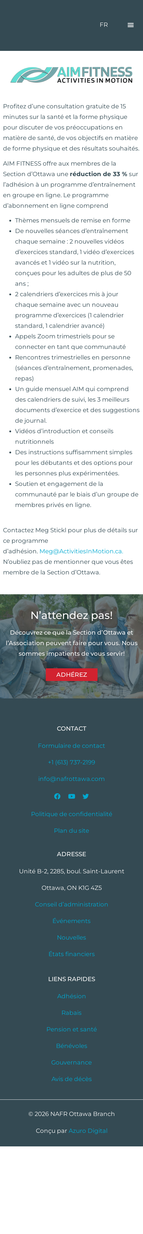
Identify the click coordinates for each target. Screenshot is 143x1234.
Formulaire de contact (71, 833)
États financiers (71, 1041)
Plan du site (71, 918)
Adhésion (71, 1083)
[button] (130, 68)
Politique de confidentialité (71, 901)
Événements (71, 1008)
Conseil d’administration (71, 992)
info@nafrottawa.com (71, 866)
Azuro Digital (88, 1218)
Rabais (71, 1100)
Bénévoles (71, 1133)
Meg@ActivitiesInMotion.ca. (81, 638)
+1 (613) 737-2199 (71, 849)
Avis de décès (71, 1166)
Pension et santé (71, 1117)
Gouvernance (71, 1150)
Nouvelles (71, 1025)
